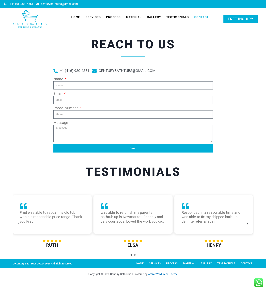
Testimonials (177, 16)
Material (133, 16)
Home (75, 16)
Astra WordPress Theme (163, 274)
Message (60, 122)
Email (58, 93)
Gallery (154, 16)
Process (113, 16)
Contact (201, 16)
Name (58, 79)
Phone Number (66, 108)
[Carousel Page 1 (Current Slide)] (131, 255)
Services (93, 16)
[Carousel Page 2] (135, 255)
